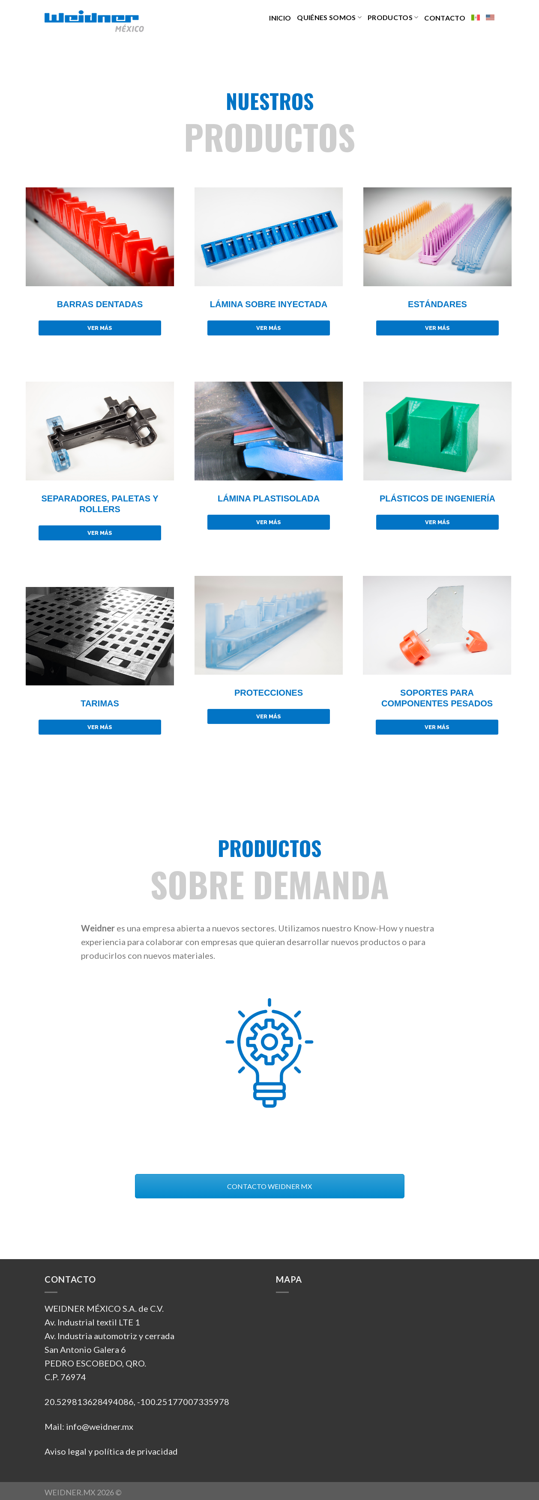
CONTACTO (444, 18)
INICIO (280, 18)
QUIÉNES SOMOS (329, 17)
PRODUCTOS (393, 17)
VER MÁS (99, 328)
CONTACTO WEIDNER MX (269, 1183)
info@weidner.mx (99, 1423)
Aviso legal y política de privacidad (111, 1448)
